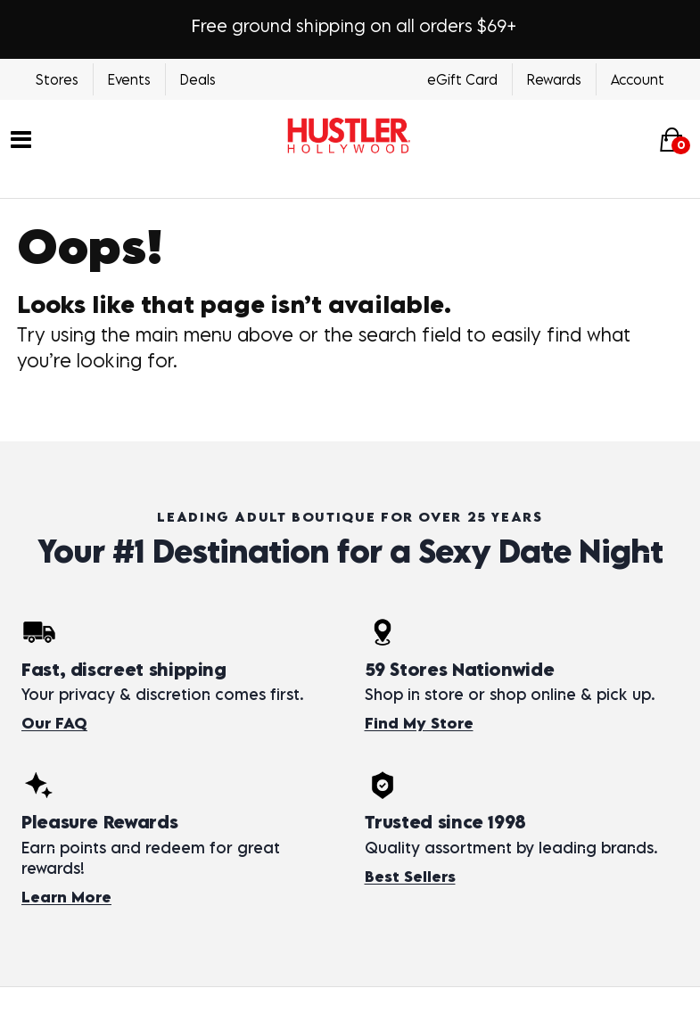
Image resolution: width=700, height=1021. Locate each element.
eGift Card (462, 79)
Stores (57, 79)
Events (129, 79)
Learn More (66, 897)
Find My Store (419, 723)
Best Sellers (410, 877)
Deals (198, 79)
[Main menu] (21, 138)
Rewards (554, 79)
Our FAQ (54, 723)
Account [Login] (637, 79)
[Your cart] (671, 139)
